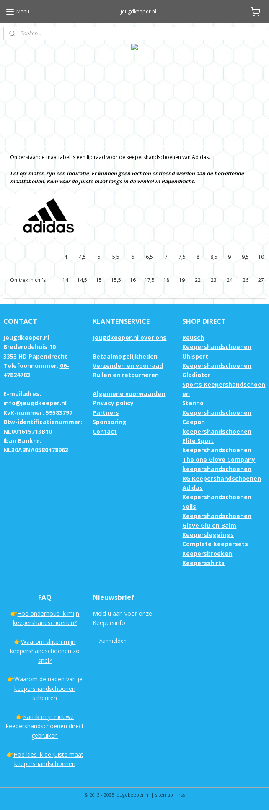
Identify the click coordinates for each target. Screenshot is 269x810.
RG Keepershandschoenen (221, 478)
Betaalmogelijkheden (125, 356)
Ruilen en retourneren (126, 375)
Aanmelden (113, 640)
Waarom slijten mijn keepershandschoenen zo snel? (45, 651)
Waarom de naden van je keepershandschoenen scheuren (48, 688)
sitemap (164, 795)
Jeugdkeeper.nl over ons (129, 337)
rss (181, 795)
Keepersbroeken (207, 553)
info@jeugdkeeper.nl (35, 403)
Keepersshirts (203, 563)
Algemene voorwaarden (129, 394)
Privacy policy (113, 403)
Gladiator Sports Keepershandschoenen (223, 384)
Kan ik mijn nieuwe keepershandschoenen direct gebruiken (45, 726)
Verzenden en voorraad (128, 366)
